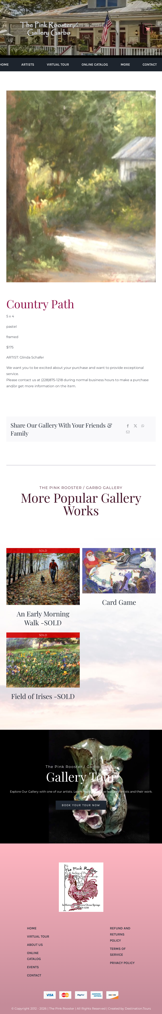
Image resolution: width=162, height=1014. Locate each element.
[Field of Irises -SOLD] (43, 635)
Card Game (119, 602)
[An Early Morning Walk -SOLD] (43, 551)
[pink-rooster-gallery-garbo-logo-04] (48, 6)
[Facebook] (128, 426)
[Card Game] (119, 551)
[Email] (128, 432)
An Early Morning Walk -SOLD (43, 618)
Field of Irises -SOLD (43, 696)
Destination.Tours (138, 1008)
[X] (135, 426)
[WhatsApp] (142, 426)
